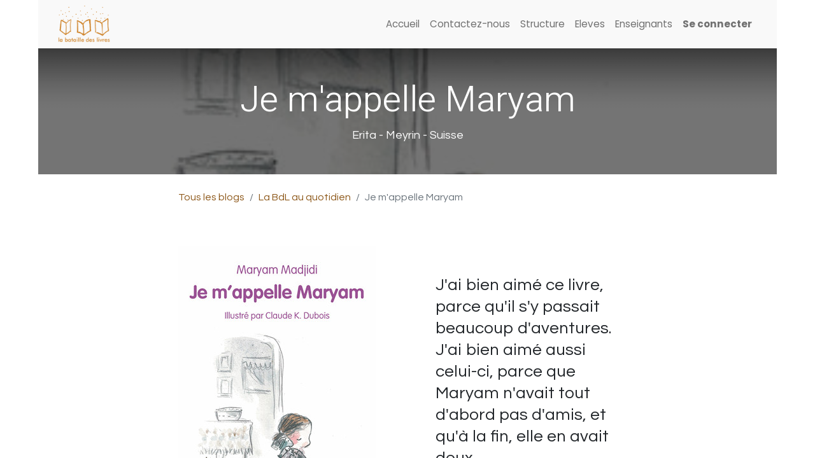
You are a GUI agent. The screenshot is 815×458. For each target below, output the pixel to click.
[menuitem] (403, 24)
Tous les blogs (211, 197)
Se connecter (717, 24)
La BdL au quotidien (305, 197)
